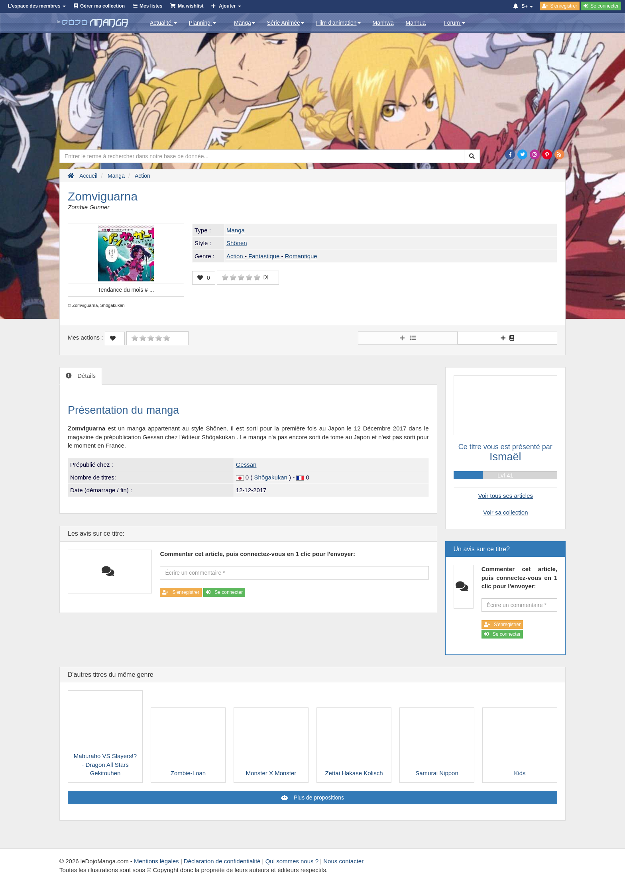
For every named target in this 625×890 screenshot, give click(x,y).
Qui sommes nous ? (291, 861)
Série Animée (285, 23)
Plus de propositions (318, 797)
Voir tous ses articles (505, 495)
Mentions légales (156, 861)
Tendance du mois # (126, 290)
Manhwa (383, 23)
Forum (454, 23)
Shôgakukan (271, 477)
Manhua (416, 23)
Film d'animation (338, 23)
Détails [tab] (86, 375)
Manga (244, 23)
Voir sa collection (505, 512)
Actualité (163, 23)
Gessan (246, 464)
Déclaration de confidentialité (222, 861)
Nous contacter (343, 861)
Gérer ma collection (102, 6)
